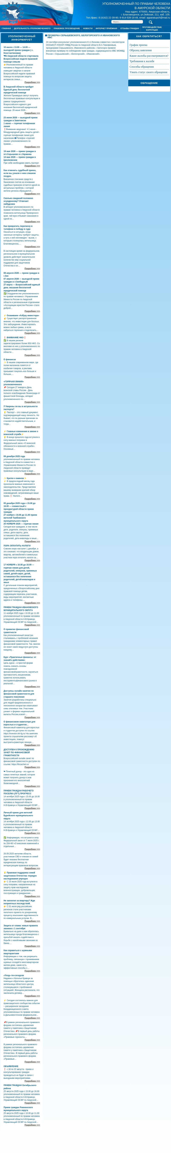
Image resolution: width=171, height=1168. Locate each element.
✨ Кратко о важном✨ (15, 478)
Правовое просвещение (67, 28)
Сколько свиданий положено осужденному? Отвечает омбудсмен (18, 201)
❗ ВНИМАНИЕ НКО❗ (15, 337)
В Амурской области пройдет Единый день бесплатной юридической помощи (19, 90)
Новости (88, 28)
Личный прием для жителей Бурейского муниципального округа (18, 815)
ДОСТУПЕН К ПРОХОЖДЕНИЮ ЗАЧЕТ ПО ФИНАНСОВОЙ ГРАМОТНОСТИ (19, 752)
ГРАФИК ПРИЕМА (138, 44)
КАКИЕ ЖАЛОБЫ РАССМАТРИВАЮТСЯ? (149, 55)
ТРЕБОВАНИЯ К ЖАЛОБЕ (142, 61)
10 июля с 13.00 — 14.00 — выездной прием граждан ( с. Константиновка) (18, 50)
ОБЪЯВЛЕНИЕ (11, 1066)
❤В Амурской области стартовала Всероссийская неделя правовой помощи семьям (21, 59)
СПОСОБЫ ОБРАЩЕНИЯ (142, 66)
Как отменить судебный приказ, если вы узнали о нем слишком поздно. (20, 173)
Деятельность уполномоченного (32, 28)
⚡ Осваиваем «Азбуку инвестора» (21, 315)
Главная (6, 28)
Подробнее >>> (32, 82)
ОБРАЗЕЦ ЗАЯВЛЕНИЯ (141, 50)
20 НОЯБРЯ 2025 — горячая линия (21, 524)
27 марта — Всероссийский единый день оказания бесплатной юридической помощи (22, 287)
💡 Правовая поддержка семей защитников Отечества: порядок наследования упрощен (20, 876)
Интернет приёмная (106, 28)
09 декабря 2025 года (14, 456)
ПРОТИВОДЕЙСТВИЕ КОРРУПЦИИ (152, 28)
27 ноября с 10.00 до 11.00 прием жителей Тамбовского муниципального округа (20, 518)
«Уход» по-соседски (14, 975)
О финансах (10, 359)
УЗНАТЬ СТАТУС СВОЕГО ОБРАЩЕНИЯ (148, 72)
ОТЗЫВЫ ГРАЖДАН (129, 28)
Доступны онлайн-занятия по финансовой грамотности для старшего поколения (19, 694)
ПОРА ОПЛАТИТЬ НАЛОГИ (17, 546)
